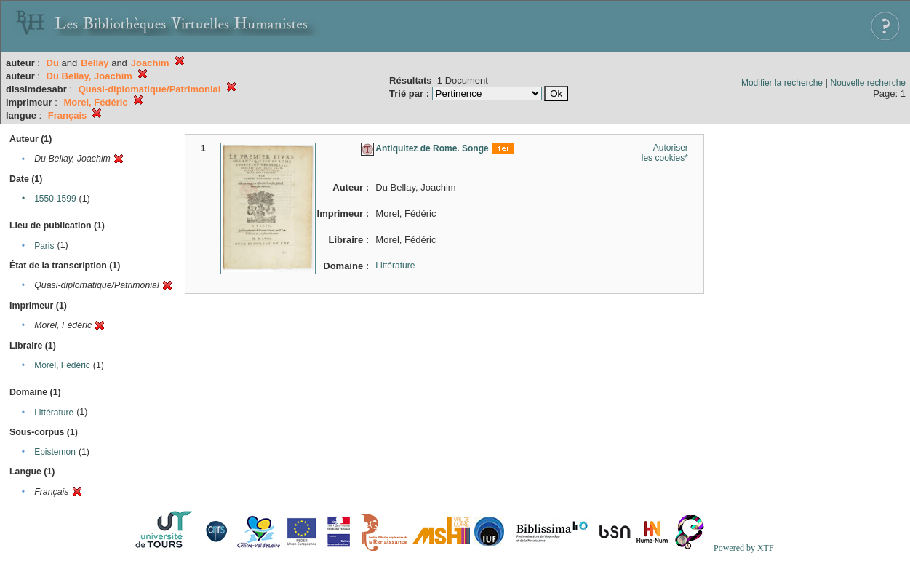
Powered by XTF (744, 548)
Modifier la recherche (782, 83)
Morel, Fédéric (62, 365)
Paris (44, 246)
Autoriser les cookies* (665, 153)
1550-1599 (55, 199)
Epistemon (55, 452)
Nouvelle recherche (868, 83)
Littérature (53, 412)
